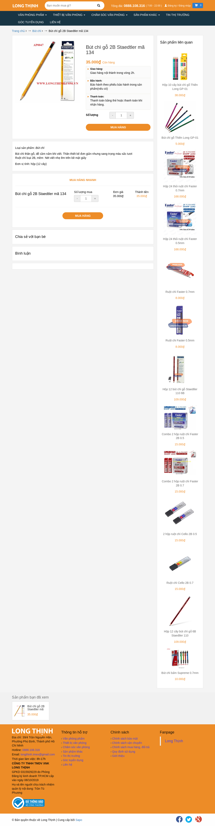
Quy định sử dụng (123, 751)
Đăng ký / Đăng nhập (178, 5)
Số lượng (92, 115)
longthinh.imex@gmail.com (38, 754)
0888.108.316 (135, 6)
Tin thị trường (177, 14)
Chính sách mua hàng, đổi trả (130, 747)
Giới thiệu (117, 755)
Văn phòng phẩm (32, 14)
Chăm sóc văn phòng (109, 14)
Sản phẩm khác (147, 14)
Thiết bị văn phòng (69, 14)
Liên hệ (55, 22)
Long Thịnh (174, 741)
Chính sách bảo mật (124, 738)
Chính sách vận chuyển (126, 742)
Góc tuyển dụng (31, 22)
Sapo (78, 820)
